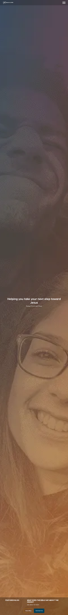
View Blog (28, 610)
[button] (64, 2)
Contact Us (39, 610)
